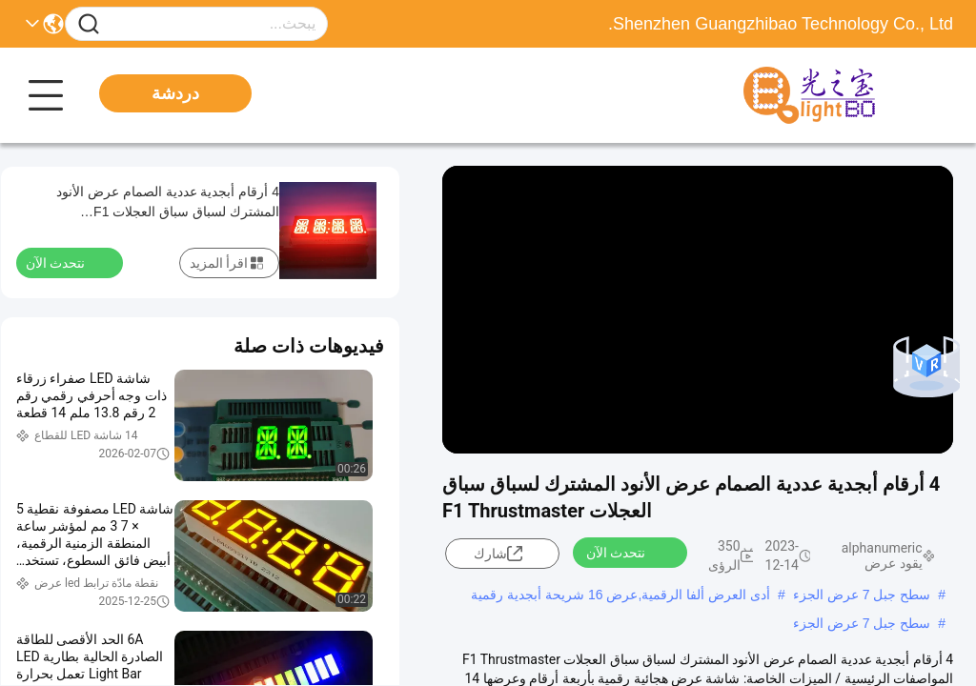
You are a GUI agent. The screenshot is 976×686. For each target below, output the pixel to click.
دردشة (175, 93)
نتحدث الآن (627, 551)
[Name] (88, 24)
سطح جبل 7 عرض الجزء (861, 594)
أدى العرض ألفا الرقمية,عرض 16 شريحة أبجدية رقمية (620, 594)
